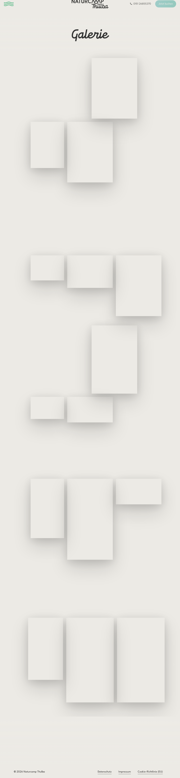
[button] (12, 8)
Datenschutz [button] (105, 772)
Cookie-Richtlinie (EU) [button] (150, 772)
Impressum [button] (124, 772)
